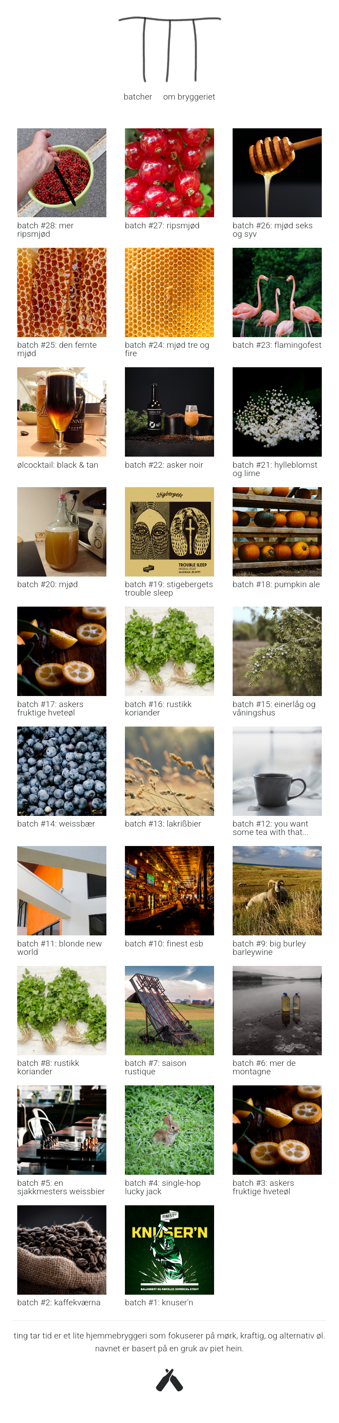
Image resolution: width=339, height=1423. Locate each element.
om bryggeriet (189, 97)
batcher (138, 97)
